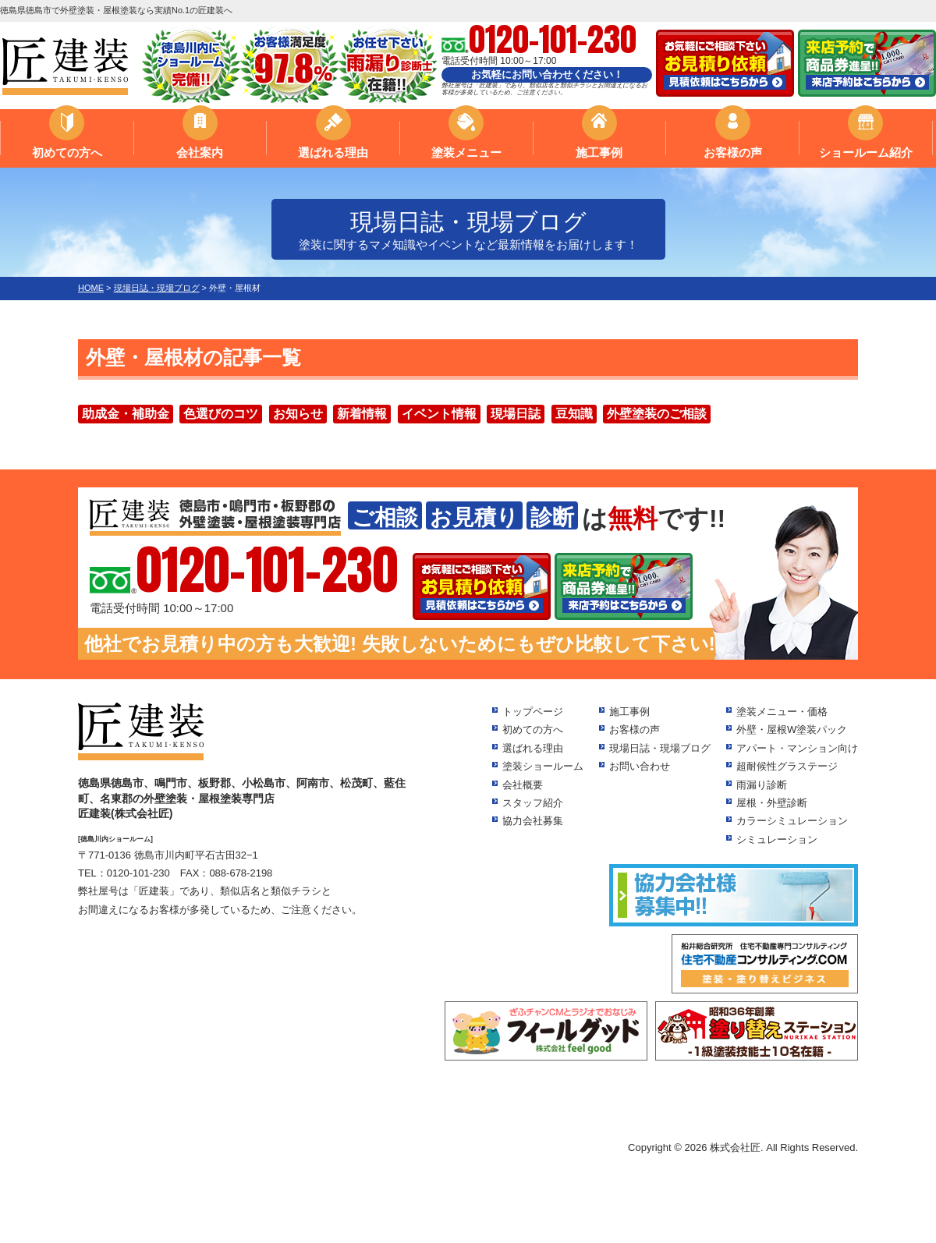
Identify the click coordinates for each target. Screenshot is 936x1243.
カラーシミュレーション (792, 821)
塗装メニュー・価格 (782, 711)
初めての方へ (67, 152)
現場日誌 (516, 413)
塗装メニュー (466, 152)
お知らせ (298, 413)
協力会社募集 (532, 821)
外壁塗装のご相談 (657, 413)
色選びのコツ (220, 413)
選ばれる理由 (333, 152)
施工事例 (599, 152)
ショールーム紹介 (866, 152)
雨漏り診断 (761, 785)
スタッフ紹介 (532, 803)
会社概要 (522, 785)
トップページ (532, 711)
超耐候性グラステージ (787, 766)
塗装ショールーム (542, 766)
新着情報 (362, 413)
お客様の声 (733, 152)
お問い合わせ (639, 766)
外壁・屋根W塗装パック (791, 729)
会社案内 (199, 152)
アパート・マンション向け (797, 748)
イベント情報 (439, 413)
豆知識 (574, 413)
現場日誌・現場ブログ (660, 748)
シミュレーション (776, 839)
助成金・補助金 (125, 413)
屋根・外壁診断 (771, 803)
